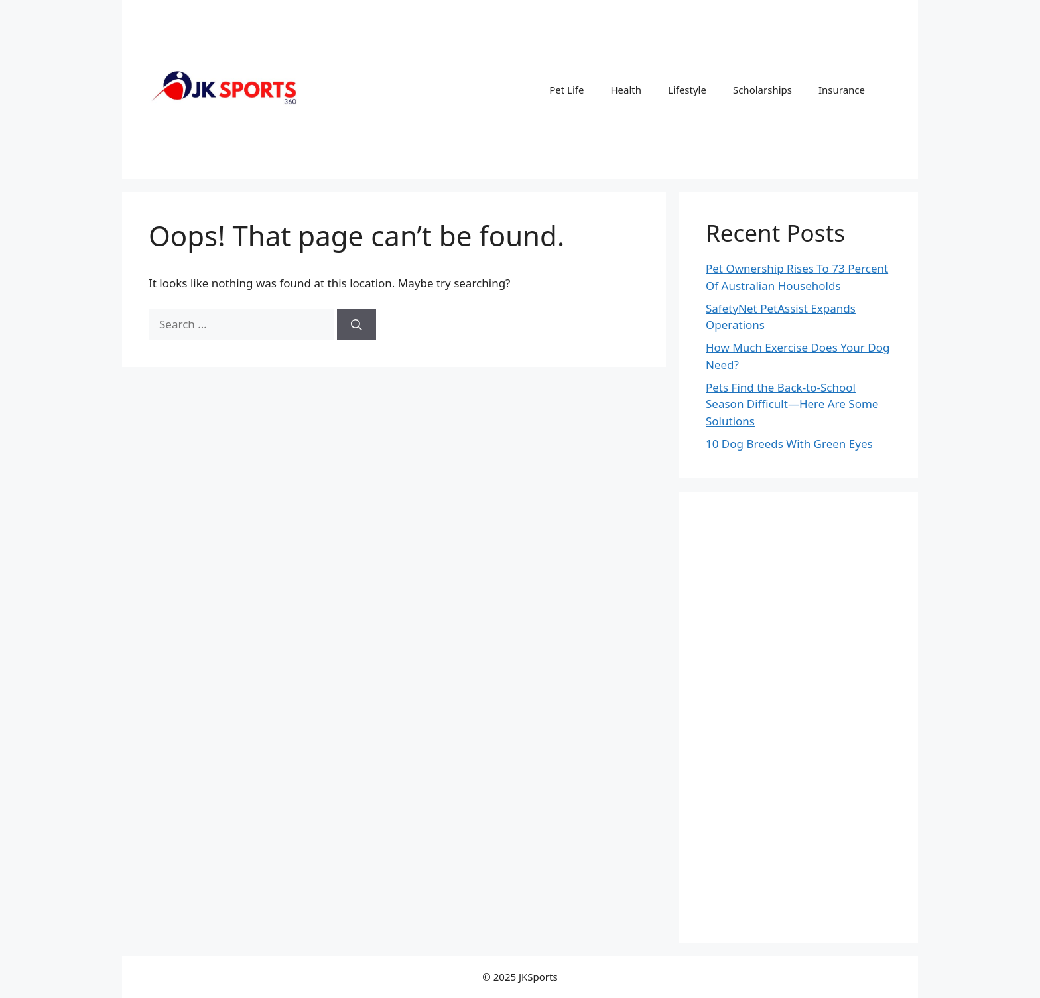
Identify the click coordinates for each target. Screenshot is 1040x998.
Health (625, 89)
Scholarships (762, 89)
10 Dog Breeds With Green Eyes (789, 443)
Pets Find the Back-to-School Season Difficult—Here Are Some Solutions (792, 404)
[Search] (356, 324)
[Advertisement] (798, 717)
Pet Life (566, 89)
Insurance (841, 89)
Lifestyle (687, 89)
